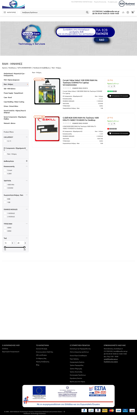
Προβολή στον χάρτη (111, 362)
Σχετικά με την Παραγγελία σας (80, 349)
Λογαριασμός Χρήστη (77, 362)
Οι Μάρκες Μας (41, 358)
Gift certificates (41, 355)
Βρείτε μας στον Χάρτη (77, 381)
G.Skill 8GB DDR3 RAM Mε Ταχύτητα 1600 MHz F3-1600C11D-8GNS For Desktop (81, 119)
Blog (37, 365)
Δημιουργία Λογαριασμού (10, 351)
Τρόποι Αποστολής (76, 372)
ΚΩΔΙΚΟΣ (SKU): (77, 88)
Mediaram (45, 411)
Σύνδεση (5, 348)
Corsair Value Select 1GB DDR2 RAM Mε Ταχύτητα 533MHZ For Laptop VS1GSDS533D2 (80, 82)
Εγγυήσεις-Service (76, 378)
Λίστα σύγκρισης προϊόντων (79, 352)
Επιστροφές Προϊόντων (78, 375)
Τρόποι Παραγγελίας (76, 365)
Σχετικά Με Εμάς (41, 349)
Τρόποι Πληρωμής (76, 368)
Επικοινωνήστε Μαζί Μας (44, 352)
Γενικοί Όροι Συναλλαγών (78, 355)
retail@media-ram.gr (111, 359)
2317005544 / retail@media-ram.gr (105, 11)
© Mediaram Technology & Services (44, 412)
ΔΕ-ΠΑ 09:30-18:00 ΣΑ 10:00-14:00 (105, 13)
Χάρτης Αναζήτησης (42, 362)
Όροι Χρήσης (74, 359)
